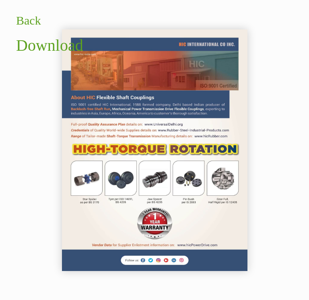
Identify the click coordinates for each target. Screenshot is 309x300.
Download (49, 45)
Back (28, 20)
